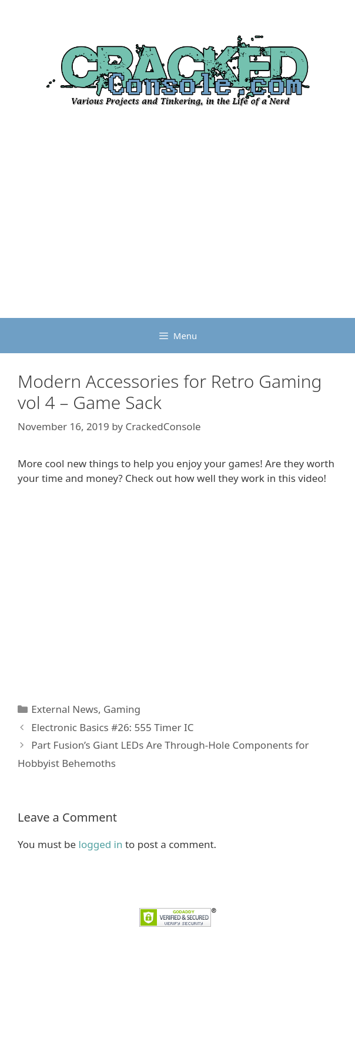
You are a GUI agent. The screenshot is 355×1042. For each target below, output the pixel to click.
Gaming (121, 709)
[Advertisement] (177, 230)
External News (64, 709)
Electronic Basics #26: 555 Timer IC (112, 727)
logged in (101, 844)
